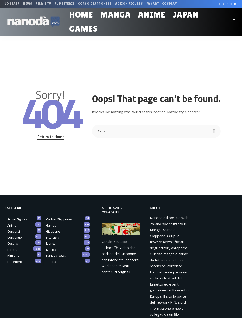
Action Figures (17, 219)
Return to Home (50, 136)
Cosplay (12, 243)
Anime (11, 225)
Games (51, 225)
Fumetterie (15, 262)
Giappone (53, 231)
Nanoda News (56, 255)
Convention (15, 237)
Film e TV (13, 255)
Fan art (12, 249)
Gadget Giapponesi (59, 219)
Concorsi (13, 231)
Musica (51, 249)
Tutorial (51, 262)
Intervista (52, 237)
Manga (51, 243)
